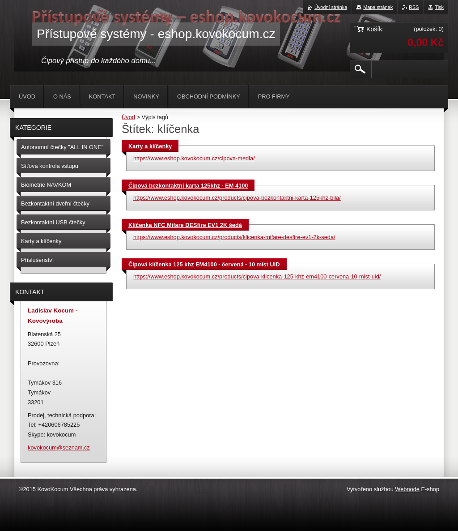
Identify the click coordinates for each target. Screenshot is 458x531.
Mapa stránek (378, 7)
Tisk (439, 7)
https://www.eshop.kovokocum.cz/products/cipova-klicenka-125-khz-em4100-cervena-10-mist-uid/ (257, 276)
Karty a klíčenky (150, 146)
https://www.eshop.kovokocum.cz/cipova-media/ (194, 158)
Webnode (407, 489)
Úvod (128, 117)
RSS (414, 7)
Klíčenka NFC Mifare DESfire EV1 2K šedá (185, 225)
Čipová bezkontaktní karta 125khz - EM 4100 (188, 185)
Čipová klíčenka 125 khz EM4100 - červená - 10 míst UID (204, 264)
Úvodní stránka (330, 7)
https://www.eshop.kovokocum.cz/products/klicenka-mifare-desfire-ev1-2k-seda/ (234, 237)
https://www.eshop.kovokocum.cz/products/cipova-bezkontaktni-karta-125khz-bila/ (237, 197)
